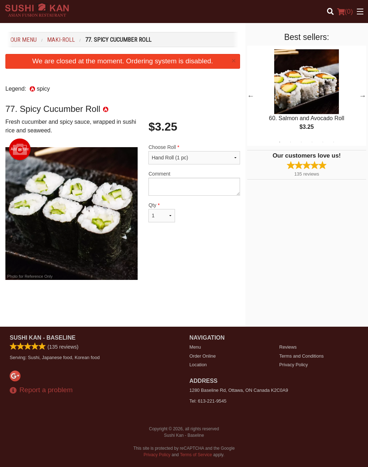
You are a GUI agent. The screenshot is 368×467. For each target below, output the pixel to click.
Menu (195, 347)
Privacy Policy (293, 364)
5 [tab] (322, 142)
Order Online (202, 356)
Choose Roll (194, 154)
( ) (345, 11)
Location (198, 364)
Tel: (207, 401)
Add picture (20, 149)
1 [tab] (279, 142)
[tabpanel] (306, 95)
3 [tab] (301, 142)
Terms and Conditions (301, 356)
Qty (161, 212)
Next (362, 95)
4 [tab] (312, 142)
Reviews (287, 347)
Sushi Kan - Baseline (42, 338)
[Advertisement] (122, 303)
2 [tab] (290, 142)
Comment (194, 183)
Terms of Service (196, 454)
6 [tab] (333, 142)
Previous (250, 95)
